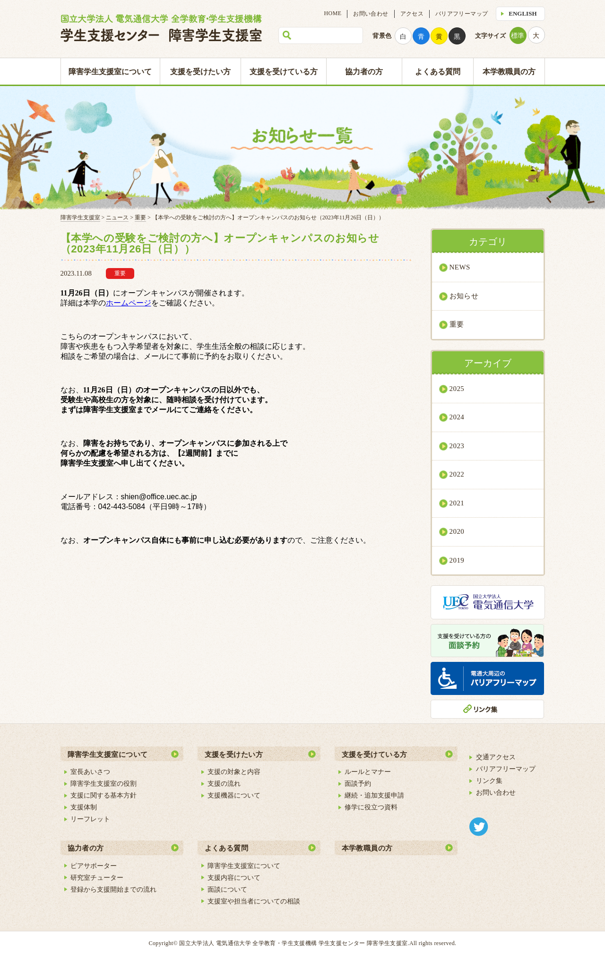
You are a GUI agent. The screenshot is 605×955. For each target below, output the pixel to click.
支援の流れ (224, 783)
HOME (333, 13)
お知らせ (464, 296)
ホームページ (128, 303)
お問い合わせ (370, 13)
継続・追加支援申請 (374, 795)
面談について (227, 889)
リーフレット (90, 819)
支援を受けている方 (284, 72)
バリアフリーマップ (461, 13)
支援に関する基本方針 (103, 795)
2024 (457, 417)
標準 (517, 35)
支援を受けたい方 (200, 72)
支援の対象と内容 (233, 771)
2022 (457, 474)
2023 (457, 446)
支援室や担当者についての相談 (253, 901)
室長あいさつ (90, 771)
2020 (457, 531)
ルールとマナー (368, 771)
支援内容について (233, 877)
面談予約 (358, 783)
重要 (456, 324)
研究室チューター (96, 877)
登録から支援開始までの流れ (113, 889)
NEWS (459, 267)
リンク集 (489, 780)
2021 (457, 503)
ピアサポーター (93, 865)
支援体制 (83, 807)
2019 (457, 560)
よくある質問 (437, 72)
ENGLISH (522, 13)
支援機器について (233, 795)
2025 (457, 388)
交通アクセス (496, 757)
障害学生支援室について (110, 72)
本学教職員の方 (509, 72)
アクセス (412, 13)
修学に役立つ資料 (371, 807)
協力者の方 (364, 72)
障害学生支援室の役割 (103, 783)
